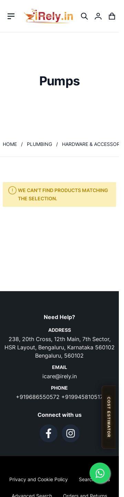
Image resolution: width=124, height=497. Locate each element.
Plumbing (39, 144)
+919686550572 (38, 396)
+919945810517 (82, 396)
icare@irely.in (59, 376)
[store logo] (48, 16)
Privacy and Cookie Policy (38, 479)
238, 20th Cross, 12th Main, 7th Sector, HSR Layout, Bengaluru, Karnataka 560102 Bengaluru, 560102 (59, 347)
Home (10, 144)
